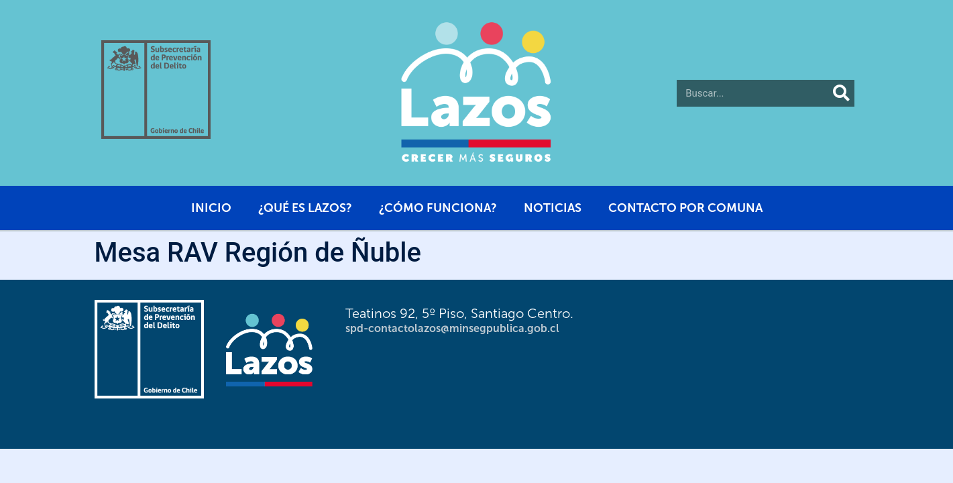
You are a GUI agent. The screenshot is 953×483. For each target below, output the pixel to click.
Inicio (211, 208)
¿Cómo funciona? (438, 208)
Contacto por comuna (685, 208)
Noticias (552, 208)
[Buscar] (841, 93)
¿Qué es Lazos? (305, 208)
